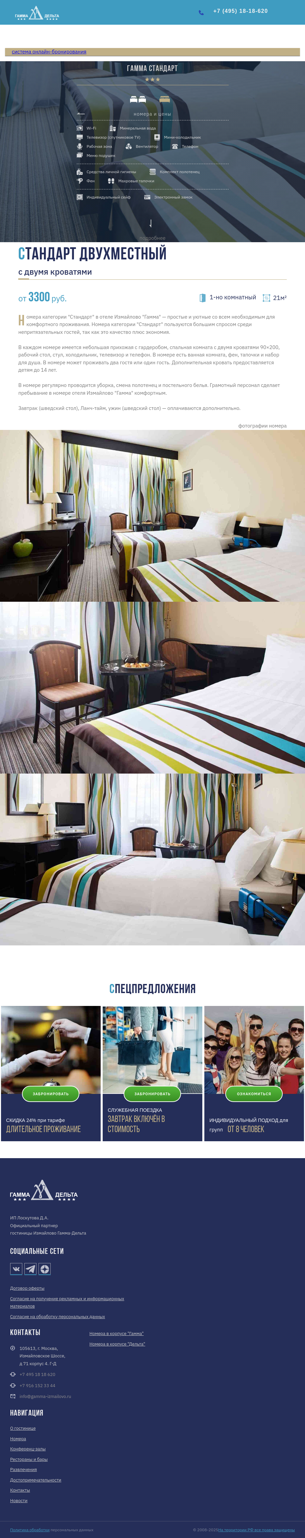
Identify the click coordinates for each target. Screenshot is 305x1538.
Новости (18, 1500)
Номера (18, 1439)
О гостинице (23, 1428)
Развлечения (23, 1469)
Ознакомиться (254, 1094)
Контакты (20, 1490)
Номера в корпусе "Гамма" (117, 1333)
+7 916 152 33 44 (37, 1385)
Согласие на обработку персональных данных (57, 1316)
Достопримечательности (35, 1480)
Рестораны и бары (29, 1459)
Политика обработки (30, 1529)
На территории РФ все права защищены (256, 1529)
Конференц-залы (28, 1449)
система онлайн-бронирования (49, 51)
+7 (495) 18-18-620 (240, 11)
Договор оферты (27, 1288)
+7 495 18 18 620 (37, 1374)
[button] (294, 14)
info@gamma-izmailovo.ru (45, 1396)
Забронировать (51, 1094)
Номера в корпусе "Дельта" (117, 1344)
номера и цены (152, 114)
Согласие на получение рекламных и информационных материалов (67, 1302)
